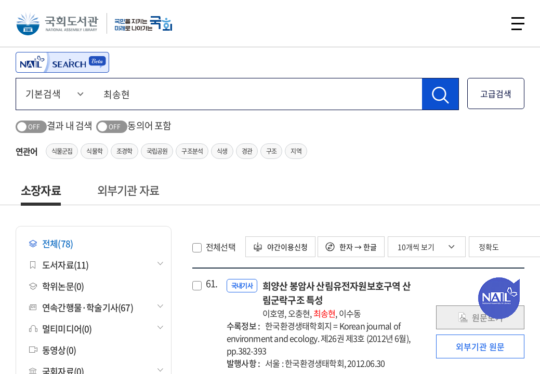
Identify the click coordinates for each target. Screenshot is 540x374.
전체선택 (220, 246)
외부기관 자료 (128, 189)
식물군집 (62, 151)
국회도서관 (57, 23)
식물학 (94, 151)
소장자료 (41, 189)
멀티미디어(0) (60, 328)
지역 (296, 151)
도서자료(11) (59, 264)
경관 (247, 151)
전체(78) (51, 243)
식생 (222, 151)
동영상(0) (52, 349)
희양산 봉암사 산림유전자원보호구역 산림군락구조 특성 (338, 299)
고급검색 (495, 93)
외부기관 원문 (480, 346)
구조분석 (192, 151)
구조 (271, 151)
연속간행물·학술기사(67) (81, 307)
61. (212, 283)
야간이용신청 (280, 247)
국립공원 (157, 151)
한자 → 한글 (351, 247)
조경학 (124, 151)
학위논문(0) (56, 285)
